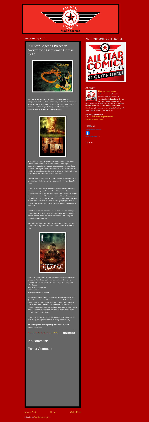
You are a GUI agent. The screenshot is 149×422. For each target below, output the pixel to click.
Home (53, 412)
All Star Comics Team (108, 91)
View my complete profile (94, 120)
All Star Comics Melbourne (93, 129)
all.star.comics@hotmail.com (102, 117)
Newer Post (30, 412)
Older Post (75, 412)
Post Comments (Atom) (42, 417)
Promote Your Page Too (93, 136)
